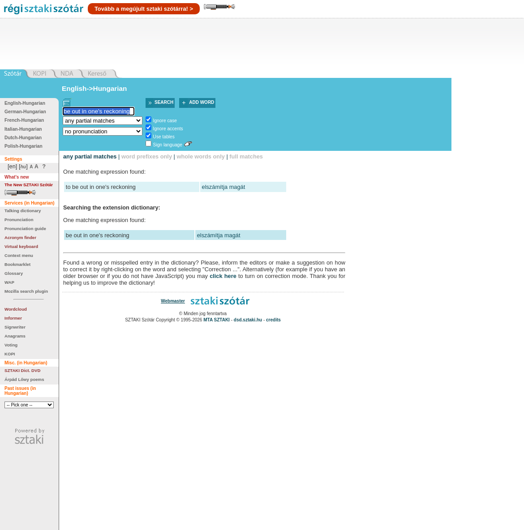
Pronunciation (19, 219)
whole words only (200, 156)
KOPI (9, 353)
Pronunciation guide (25, 228)
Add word (201, 102)
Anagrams (15, 335)
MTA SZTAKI (216, 319)
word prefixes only (146, 156)
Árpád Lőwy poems (24, 379)
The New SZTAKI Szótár (28, 184)
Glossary (13, 273)
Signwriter (15, 327)
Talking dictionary (22, 210)
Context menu (18, 255)
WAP (9, 282)
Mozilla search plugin (26, 291)
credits (273, 319)
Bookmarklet (17, 264)
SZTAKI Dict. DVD (22, 370)
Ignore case (165, 120)
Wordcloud (15, 309)
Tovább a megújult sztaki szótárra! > (143, 8)
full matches (246, 156)
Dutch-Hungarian (23, 137)
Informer (13, 318)
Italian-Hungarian (23, 129)
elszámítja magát (223, 187)
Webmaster (173, 301)
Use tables (164, 136)
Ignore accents (168, 128)
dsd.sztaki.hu (248, 319)
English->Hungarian (94, 88)
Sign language (167, 144)
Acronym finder (20, 237)
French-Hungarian (24, 120)
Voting (10, 344)
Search (164, 102)
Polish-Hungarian (23, 146)
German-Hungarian (25, 111)
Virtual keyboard (21, 246)
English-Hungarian (24, 103)
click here (223, 276)
